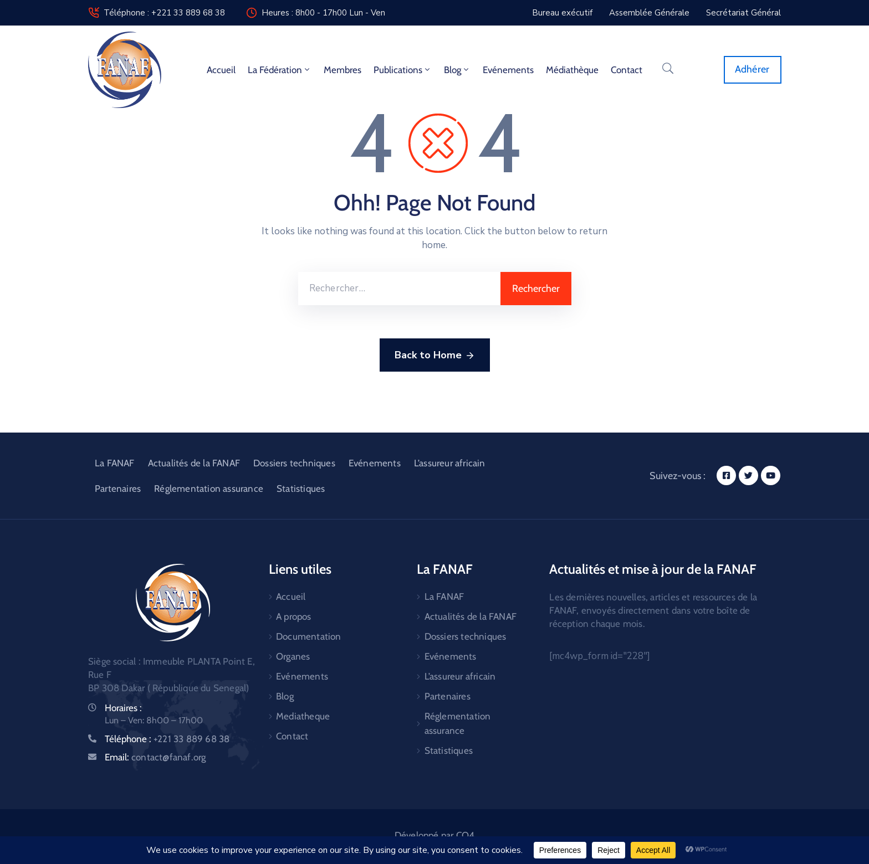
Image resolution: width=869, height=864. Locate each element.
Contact (626, 69)
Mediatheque (303, 716)
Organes (293, 656)
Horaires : (123, 707)
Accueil (221, 69)
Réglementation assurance (208, 488)
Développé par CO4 (434, 835)
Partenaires (118, 488)
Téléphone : (167, 738)
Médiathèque (572, 69)
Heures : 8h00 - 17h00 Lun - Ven (323, 12)
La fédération (279, 69)
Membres (342, 69)
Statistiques (301, 488)
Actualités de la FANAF (194, 463)
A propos (293, 616)
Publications (403, 69)
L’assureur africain (449, 463)
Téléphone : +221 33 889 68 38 (164, 12)
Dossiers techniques (294, 463)
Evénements (508, 69)
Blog (457, 69)
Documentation (308, 636)
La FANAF (115, 463)
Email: (155, 757)
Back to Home (435, 355)
